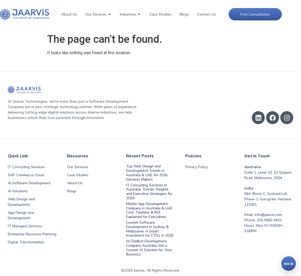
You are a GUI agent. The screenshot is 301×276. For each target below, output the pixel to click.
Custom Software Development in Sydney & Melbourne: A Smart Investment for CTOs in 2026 (149, 229)
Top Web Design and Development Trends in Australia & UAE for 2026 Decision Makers (146, 173)
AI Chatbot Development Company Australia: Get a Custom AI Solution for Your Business (149, 248)
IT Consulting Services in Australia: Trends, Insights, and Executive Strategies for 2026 (149, 192)
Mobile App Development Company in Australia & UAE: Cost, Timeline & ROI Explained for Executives (149, 210)
